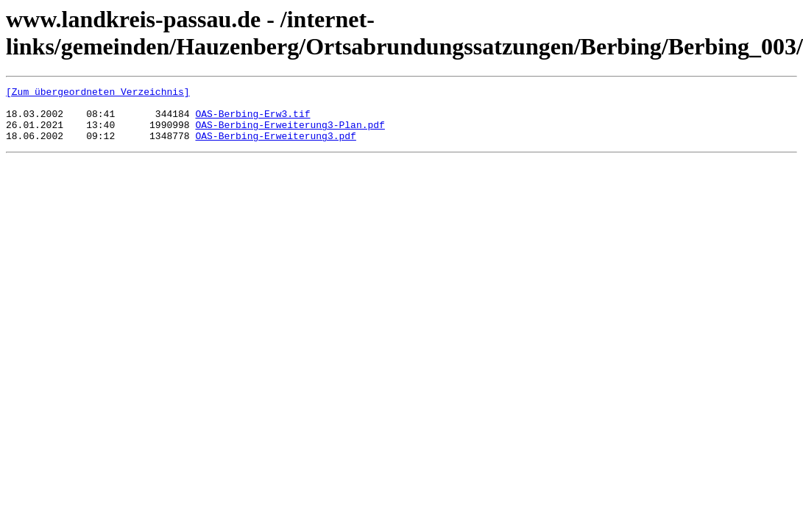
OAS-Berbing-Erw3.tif (252, 120)
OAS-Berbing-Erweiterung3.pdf (275, 146)
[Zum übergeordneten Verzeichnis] (98, 93)
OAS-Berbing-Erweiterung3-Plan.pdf (289, 133)
